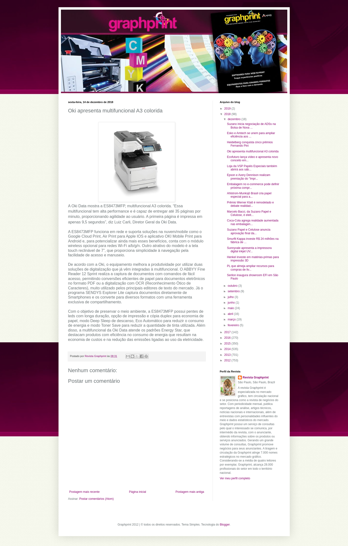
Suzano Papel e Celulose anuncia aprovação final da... (248, 231)
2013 (227, 355)
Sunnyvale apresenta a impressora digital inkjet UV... (249, 249)
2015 (227, 343)
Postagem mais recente (84, 492)
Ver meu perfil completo (235, 478)
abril (231, 314)
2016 (227, 337)
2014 (227, 349)
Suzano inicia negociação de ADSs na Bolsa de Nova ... (251, 125)
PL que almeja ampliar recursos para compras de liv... (250, 267)
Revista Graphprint (256, 377)
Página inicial (137, 492)
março (232, 319)
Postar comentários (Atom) (96, 498)
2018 (227, 114)
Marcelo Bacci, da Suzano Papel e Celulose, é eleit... (249, 213)
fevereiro (234, 325)
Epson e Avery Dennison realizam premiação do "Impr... (248, 176)
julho (231, 297)
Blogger (225, 524)
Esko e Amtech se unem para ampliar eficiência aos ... (251, 134)
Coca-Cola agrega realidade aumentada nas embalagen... (252, 222)
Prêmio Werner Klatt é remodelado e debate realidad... (250, 204)
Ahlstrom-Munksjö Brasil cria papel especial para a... (249, 195)
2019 (227, 108)
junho (232, 302)
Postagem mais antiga (190, 492)
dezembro (234, 119)
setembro (234, 291)
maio (231, 308)
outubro (233, 285)
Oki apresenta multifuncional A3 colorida (252, 151)
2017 (227, 332)
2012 (227, 360)
